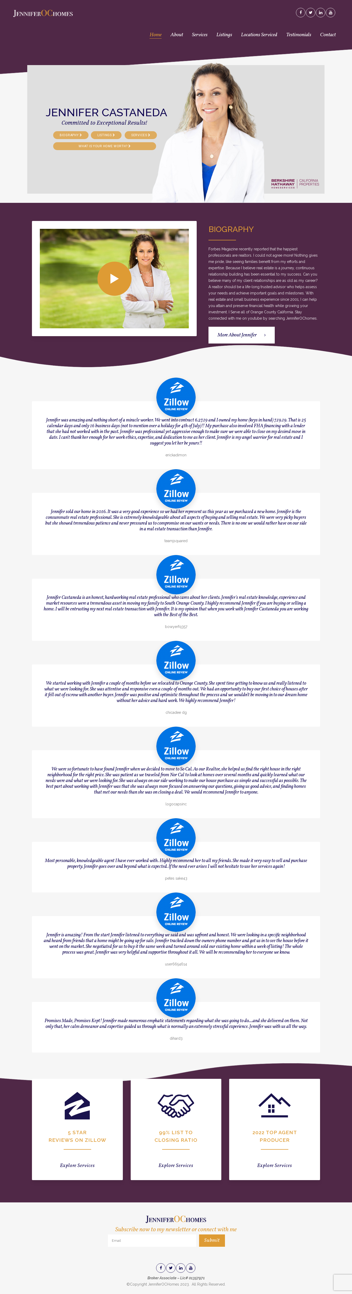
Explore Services (77, 1165)
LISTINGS (106, 135)
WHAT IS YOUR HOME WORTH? (105, 146)
